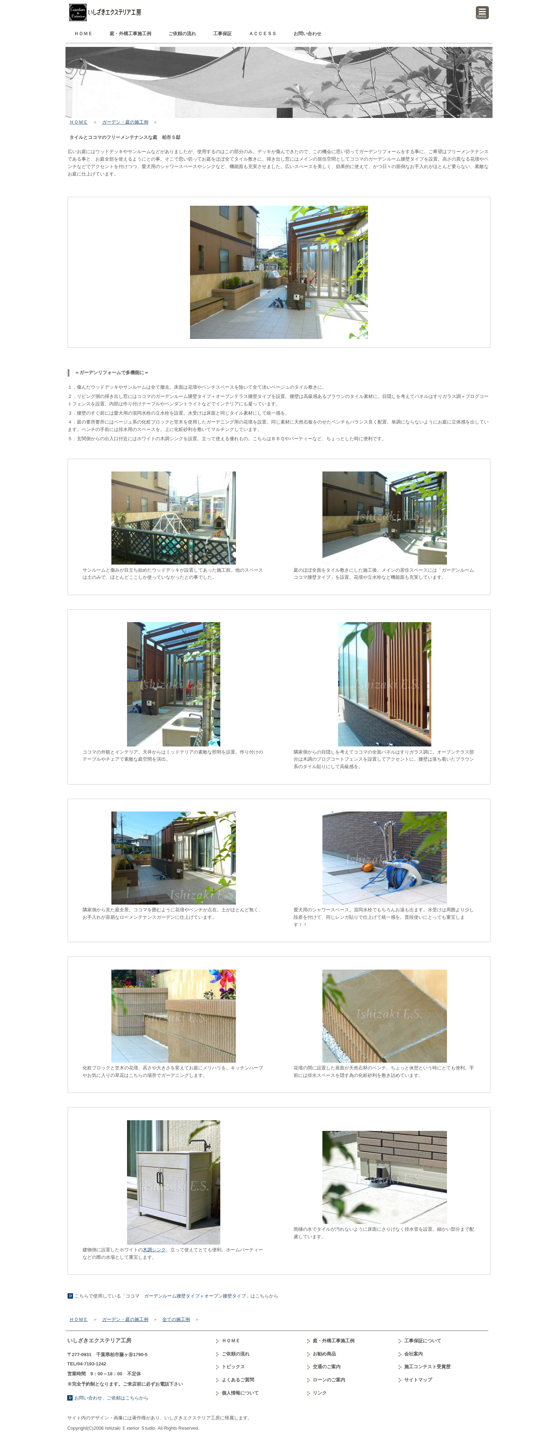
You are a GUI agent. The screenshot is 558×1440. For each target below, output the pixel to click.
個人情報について (240, 1393)
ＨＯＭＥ (83, 33)
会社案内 (413, 1354)
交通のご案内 (327, 1366)
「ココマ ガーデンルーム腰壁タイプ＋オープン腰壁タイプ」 (186, 1296)
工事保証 (222, 33)
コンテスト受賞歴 (427, 1366)
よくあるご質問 (238, 1379)
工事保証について (422, 1340)
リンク (320, 1393)
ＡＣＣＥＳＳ (263, 33)
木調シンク (154, 1249)
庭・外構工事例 (130, 33)
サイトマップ (418, 1379)
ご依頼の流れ (182, 33)
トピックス (233, 1366)
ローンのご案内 (329, 1379)
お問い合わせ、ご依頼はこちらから (111, 1398)
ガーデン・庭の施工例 (125, 122)
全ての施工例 (176, 1319)
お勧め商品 (324, 1354)
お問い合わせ (307, 33)
